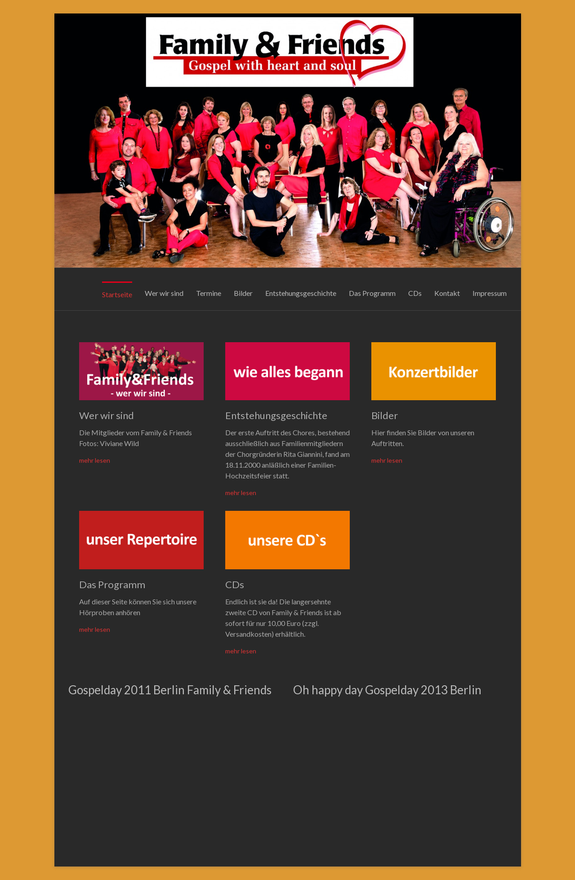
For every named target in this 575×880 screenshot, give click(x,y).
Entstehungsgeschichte (300, 293)
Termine (208, 293)
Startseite (117, 294)
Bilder (243, 293)
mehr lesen (94, 460)
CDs (415, 293)
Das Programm (372, 293)
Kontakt (447, 293)
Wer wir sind (164, 293)
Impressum (489, 293)
